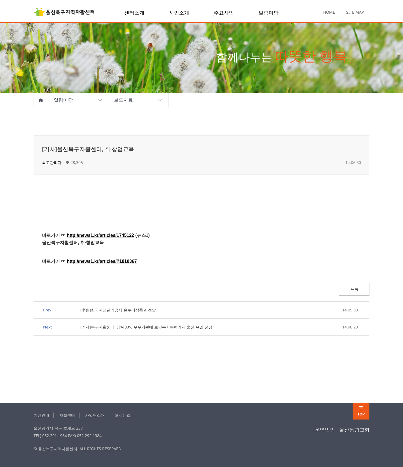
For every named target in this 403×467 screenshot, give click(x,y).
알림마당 (269, 12)
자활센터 (67, 415)
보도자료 (138, 100)
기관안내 (41, 415)
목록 (354, 289)
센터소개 (134, 12)
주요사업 (224, 12)
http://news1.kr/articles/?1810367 (102, 261)
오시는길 (122, 415)
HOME (329, 12)
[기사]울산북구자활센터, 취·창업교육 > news (64, 12)
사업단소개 (95, 415)
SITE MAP (355, 12)
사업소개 (179, 12)
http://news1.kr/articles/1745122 (100, 235)
